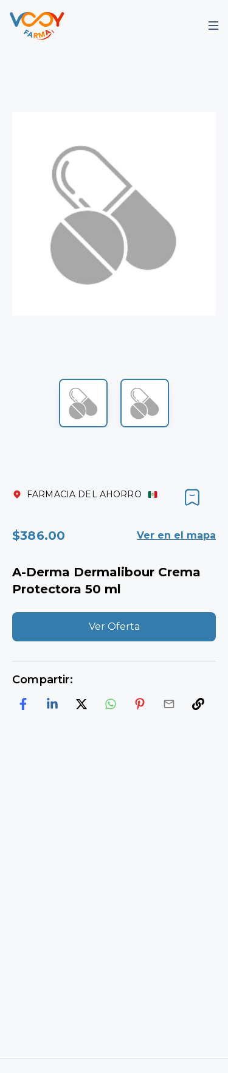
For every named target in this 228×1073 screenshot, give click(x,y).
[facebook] (23, 704)
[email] (169, 704)
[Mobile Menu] (213, 25)
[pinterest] (140, 704)
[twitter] (81, 704)
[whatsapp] (111, 704)
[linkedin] (52, 704)
